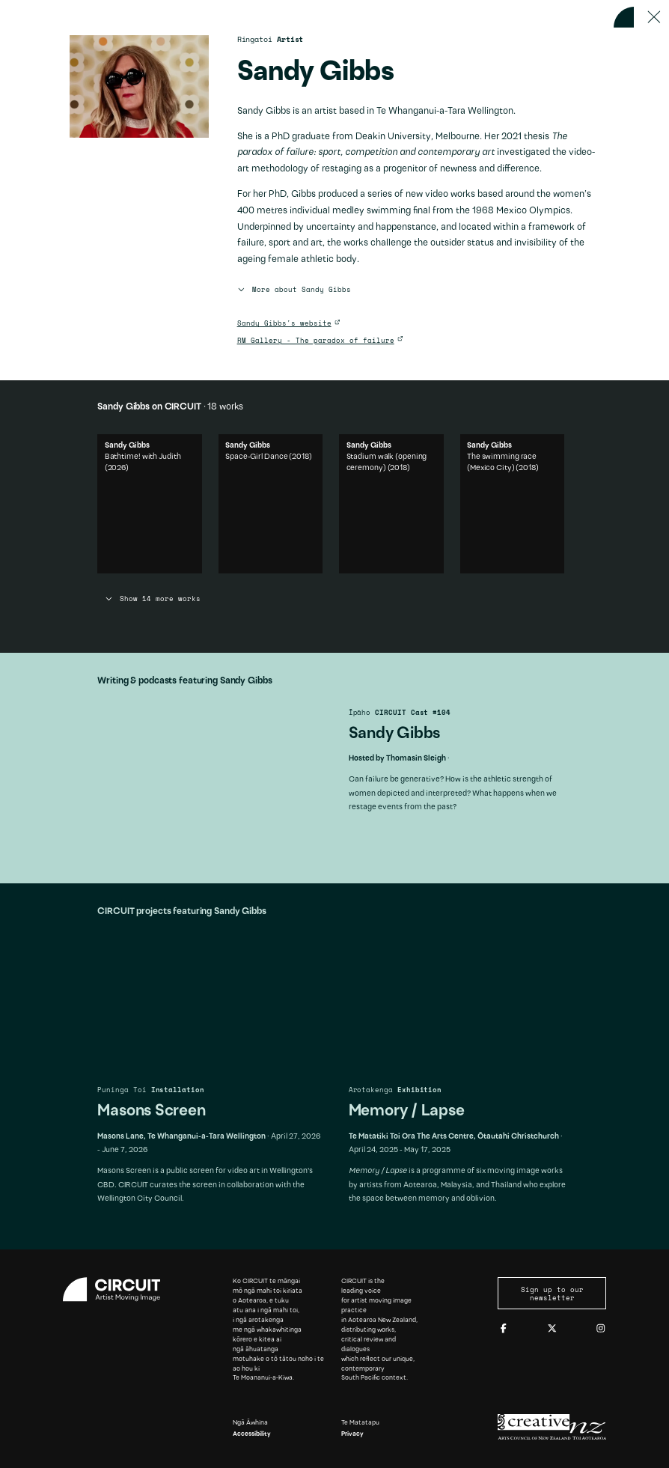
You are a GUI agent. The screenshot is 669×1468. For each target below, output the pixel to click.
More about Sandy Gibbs (294, 289)
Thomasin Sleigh (416, 759)
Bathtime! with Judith (143, 524)
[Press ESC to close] (654, 17)
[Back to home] (624, 17)
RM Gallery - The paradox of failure (315, 340)
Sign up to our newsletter (552, 1294)
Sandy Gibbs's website (284, 323)
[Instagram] (601, 1329)
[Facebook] (504, 1329)
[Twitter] (552, 1329)
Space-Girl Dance (256, 524)
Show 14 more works (153, 598)
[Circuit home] (117, 1289)
